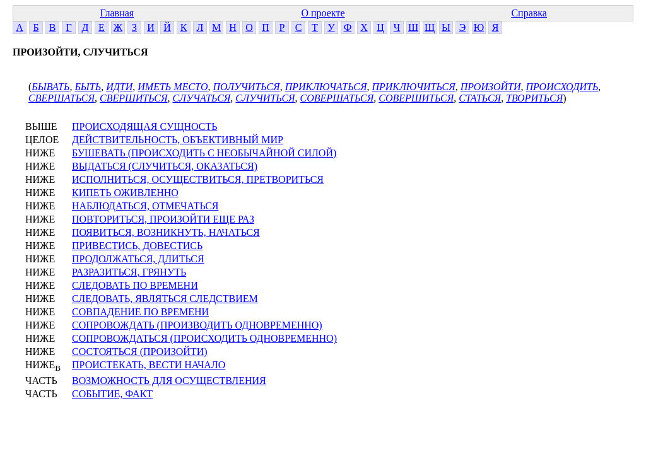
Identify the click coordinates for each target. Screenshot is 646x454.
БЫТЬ (87, 86)
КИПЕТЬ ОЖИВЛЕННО (125, 192)
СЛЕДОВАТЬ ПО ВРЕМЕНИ (135, 285)
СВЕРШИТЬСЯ (133, 98)
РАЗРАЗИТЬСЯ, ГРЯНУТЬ (129, 272)
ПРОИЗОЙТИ (491, 86)
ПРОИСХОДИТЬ (562, 86)
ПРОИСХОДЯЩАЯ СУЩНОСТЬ (144, 126)
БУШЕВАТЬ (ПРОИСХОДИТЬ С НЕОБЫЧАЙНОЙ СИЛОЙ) (204, 153)
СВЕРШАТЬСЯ (61, 98)
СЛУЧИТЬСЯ (265, 98)
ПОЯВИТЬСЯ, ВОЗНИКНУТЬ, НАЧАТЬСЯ (166, 232)
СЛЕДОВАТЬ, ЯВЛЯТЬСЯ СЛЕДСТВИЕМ (165, 298)
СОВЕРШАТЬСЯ (337, 98)
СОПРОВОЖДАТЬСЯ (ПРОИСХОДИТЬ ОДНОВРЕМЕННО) (204, 338)
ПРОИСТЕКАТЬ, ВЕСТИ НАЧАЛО (148, 364)
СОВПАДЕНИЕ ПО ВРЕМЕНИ (140, 311)
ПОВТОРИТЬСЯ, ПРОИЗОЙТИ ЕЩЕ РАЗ (163, 219)
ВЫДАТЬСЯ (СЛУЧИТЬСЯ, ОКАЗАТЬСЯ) (164, 166)
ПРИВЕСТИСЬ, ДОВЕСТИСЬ (137, 245)
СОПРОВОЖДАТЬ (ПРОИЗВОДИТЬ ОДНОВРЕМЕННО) (197, 325)
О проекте (322, 13)
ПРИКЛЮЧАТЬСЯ (326, 86)
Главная (117, 13)
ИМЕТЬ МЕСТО (173, 86)
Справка (529, 13)
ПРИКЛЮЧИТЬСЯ (413, 86)
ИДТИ (119, 86)
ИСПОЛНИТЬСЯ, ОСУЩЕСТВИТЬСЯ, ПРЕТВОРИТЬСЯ (198, 179)
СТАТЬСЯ (480, 98)
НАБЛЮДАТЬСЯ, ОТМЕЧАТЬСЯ (145, 206)
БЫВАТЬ (50, 86)
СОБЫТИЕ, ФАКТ (112, 393)
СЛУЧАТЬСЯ (201, 98)
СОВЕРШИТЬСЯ (416, 98)
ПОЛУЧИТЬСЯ (246, 86)
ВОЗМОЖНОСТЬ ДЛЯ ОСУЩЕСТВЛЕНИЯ (169, 380)
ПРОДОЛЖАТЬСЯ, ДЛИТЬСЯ (138, 258)
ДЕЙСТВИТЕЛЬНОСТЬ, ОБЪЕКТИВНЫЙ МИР (177, 139)
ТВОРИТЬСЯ (534, 98)
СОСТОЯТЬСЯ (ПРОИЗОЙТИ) (140, 351)
